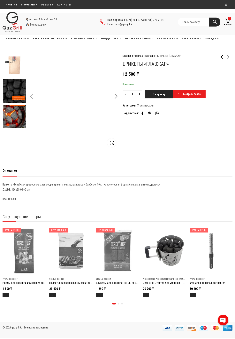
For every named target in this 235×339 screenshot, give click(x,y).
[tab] (10, 170)
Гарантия (10, 4)
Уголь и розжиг (146, 105)
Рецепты (47, 4)
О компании (29, 4)
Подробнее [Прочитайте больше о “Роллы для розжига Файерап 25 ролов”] (10, 295)
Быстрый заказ (191, 94)
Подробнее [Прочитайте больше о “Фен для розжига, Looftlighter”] (197, 295)
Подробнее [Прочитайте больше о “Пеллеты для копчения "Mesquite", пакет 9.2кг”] (57, 295)
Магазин (150, 55)
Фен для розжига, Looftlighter (207, 283)
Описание (10, 171)
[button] (189, 94)
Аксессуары (149, 278)
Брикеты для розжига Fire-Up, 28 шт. (117, 283)
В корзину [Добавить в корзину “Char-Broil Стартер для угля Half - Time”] (150, 295)
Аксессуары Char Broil (167, 278)
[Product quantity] (132, 94)
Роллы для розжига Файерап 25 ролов (25, 283)
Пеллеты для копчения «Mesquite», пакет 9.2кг (76, 283)
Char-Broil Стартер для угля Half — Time (166, 283)
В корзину (159, 94)
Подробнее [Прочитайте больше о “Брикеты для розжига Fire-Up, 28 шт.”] (104, 295)
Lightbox (108, 143)
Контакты (64, 4)
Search (214, 22)
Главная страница (133, 55)
